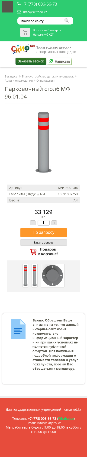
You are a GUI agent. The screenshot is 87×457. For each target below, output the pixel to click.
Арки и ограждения (19, 80)
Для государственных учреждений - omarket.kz (43, 409)
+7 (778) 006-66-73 (39, 4)
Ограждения (45, 80)
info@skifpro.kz (35, 12)
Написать (59, 61)
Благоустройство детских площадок (48, 76)
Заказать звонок (31, 61)
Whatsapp (66, 418)
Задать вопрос (43, 242)
